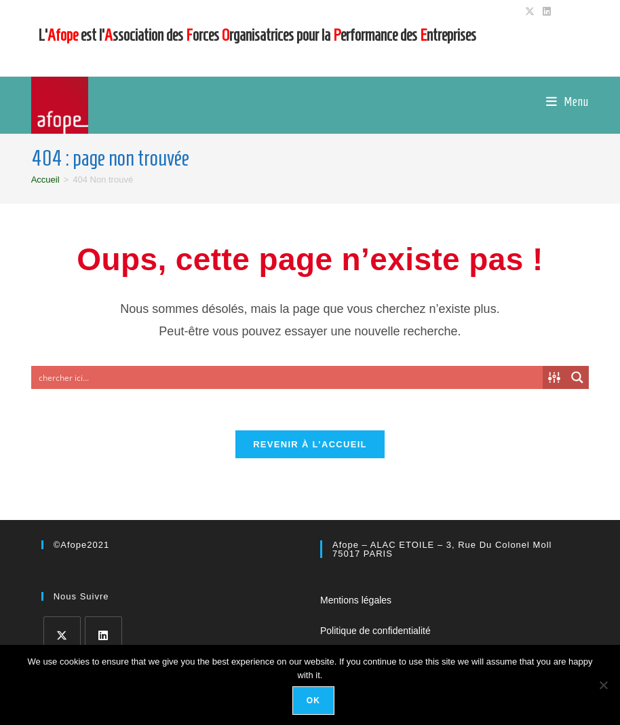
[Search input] (288, 377)
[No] (603, 685)
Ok (313, 700)
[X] (62, 635)
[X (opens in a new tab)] (530, 11)
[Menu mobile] (567, 102)
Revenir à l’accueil (310, 444)
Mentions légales (355, 600)
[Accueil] (45, 179)
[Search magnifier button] (577, 377)
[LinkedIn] (103, 635)
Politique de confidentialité (375, 630)
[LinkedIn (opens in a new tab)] (545, 11)
